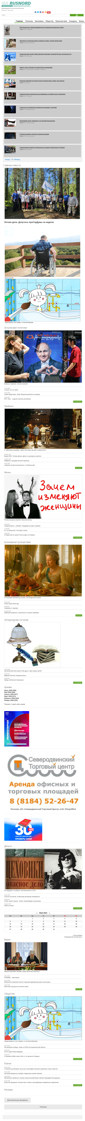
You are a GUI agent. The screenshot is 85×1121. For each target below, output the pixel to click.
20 (10, 926)
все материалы (77, 401)
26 (76, 926)
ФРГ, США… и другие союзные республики (17, 399)
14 (21, 924)
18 (65, 924)
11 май (5, 397)
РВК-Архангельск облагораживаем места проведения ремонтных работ (42, 27)
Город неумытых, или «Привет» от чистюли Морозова (20, 1041)
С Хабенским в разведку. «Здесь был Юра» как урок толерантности (25, 450)
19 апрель (6, 459)
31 (54, 929)
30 (43, 929)
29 (32, 929)
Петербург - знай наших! (11, 977)
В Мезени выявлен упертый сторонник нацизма (34, 134)
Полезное (43, 1107)
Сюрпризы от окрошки (11, 608)
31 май (5, 524)
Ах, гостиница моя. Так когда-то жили (15, 530)
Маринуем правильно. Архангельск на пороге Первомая (21, 612)
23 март (5, 463)
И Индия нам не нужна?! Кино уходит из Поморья (19, 535)
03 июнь (5, 392)
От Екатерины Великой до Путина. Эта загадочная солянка (22, 597)
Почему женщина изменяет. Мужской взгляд (17, 520)
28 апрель (6, 454)
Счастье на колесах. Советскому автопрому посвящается (22, 896)
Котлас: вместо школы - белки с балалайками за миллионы (22, 901)
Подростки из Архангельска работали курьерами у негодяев (38, 107)
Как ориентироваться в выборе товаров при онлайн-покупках (23, 1073)
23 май (5, 899)
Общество (49, 21)
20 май (5, 673)
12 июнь (5, 388)
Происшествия (61, 21)
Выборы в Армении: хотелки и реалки (16, 384)
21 (21, 926)
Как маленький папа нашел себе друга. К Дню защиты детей (23, 671)
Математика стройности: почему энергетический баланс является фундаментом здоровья (32, 1078)
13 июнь (5, 1045)
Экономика (39, 21)
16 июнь (5, 1071)
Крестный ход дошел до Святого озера (16, 986)
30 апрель (6, 611)
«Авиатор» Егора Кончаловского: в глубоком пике (19, 465)
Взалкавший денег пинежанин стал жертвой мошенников (37, 121)
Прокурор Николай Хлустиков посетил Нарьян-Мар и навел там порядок (42, 81)
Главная (19, 21)
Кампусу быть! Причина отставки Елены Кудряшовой (36, 67)
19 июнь (5, 975)
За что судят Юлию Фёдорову (13, 1051)
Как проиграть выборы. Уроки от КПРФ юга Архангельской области (24, 1047)
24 (54, 926)
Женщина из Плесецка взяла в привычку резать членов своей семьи (41, 41)
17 (54, 924)
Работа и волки (9, 905)
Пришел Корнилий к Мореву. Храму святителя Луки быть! (22, 971)
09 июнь (5, 895)
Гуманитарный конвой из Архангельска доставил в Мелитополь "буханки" (42, 147)
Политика (29, 21)
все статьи (78, 615)
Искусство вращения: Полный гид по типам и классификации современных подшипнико (31, 1082)
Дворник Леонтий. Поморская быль (15, 675)
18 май (5, 533)
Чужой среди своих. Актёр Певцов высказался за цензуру (22, 394)
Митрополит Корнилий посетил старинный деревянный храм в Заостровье (27, 982)
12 (76, 921)
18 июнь (5, 980)
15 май (5, 1054)
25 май (5, 1050)
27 (10, 929)
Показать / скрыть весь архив (14, 704)
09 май (5, 678)
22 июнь (5, 1067)
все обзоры (78, 467)
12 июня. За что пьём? (11, 390)
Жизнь (81, 21)
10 (54, 921)
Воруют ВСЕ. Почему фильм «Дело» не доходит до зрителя (22, 456)
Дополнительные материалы (17, 1100)
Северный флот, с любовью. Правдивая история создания (22, 526)
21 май (5, 528)
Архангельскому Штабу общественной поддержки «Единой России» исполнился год (45, 54)
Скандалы (73, 21)
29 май (5, 606)
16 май (21, 29)
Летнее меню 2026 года (11, 603)
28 (21, 929)
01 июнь (5, 602)
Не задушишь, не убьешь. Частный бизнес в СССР (20, 890)
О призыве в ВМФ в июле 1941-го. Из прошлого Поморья (21, 1056)
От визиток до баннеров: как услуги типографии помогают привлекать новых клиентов (31, 1069)
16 (43, 924)
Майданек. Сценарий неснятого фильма (16, 460)
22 (32, 926)
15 (32, 924)
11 (65, 921)
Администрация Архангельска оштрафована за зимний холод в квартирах (42, 94)
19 (76, 924)
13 (10, 924)
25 (65, 926)
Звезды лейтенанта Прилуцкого (14, 680)
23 (43, 926)
